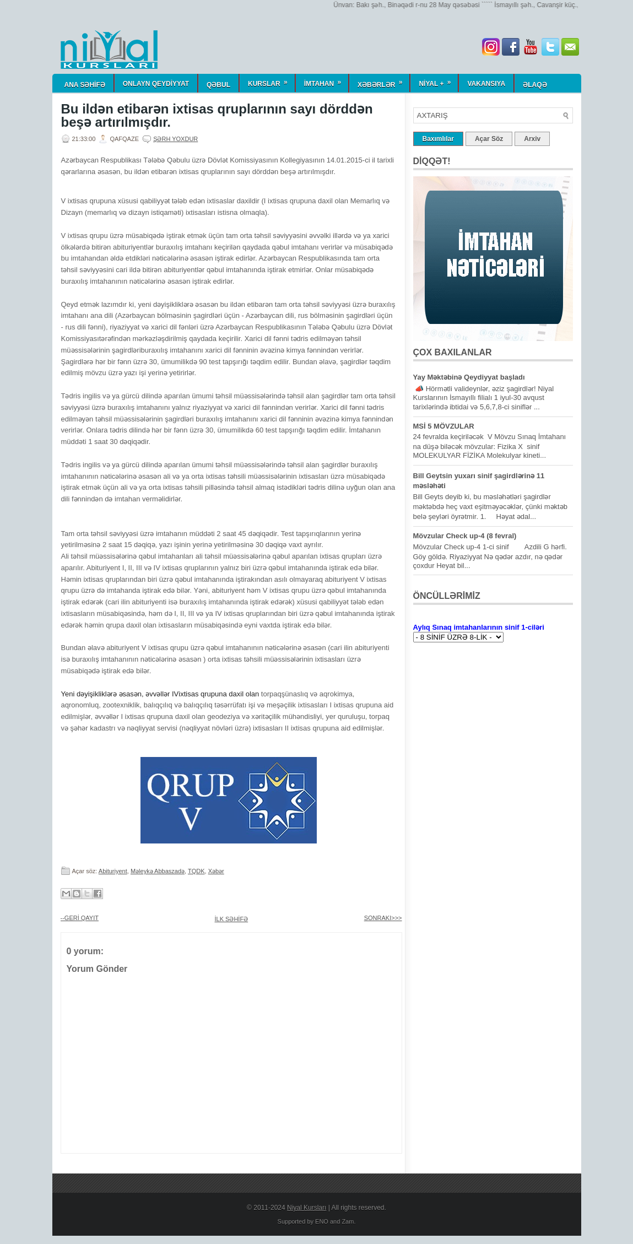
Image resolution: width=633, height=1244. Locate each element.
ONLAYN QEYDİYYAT (156, 84)
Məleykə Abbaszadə (158, 871)
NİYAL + (438, 81)
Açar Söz (489, 139)
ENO (321, 1221)
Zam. (348, 1221)
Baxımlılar (438, 139)
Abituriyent (113, 871)
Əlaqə (535, 85)
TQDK (196, 871)
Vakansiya (486, 84)
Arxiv (532, 139)
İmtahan (326, 81)
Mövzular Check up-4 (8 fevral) (465, 536)
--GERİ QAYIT (80, 918)
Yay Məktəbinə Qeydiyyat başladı (469, 377)
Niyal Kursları (306, 1207)
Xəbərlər (383, 81)
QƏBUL (218, 85)
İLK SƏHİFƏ (231, 919)
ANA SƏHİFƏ (84, 85)
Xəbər (216, 871)
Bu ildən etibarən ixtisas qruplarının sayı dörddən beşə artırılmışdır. (217, 115)
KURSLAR (271, 81)
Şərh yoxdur (175, 139)
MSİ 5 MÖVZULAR (443, 426)
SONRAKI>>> (383, 918)
